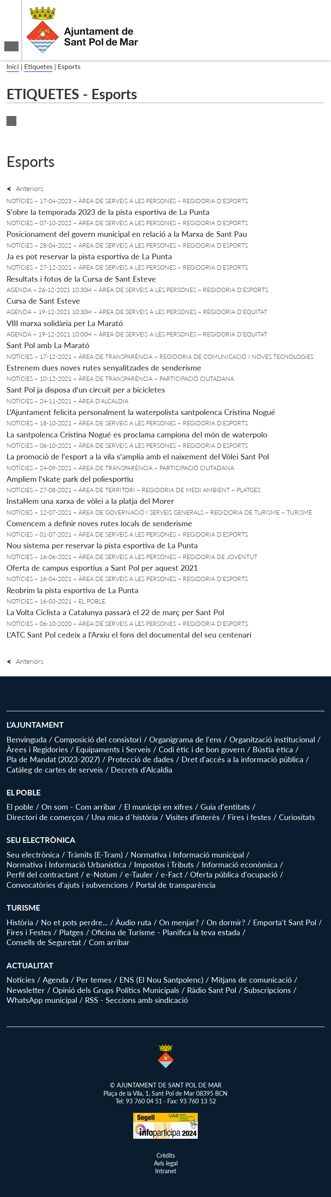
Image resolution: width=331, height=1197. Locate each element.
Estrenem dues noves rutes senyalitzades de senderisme (103, 367)
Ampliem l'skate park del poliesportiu (69, 479)
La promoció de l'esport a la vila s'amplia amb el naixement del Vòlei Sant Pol (137, 456)
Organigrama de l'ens (185, 739)
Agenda (56, 979)
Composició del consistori (97, 739)
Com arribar (109, 942)
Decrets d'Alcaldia (141, 769)
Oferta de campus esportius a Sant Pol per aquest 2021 (102, 567)
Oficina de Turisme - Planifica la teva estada (165, 932)
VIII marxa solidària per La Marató (64, 323)
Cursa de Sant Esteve (43, 300)
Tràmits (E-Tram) (95, 854)
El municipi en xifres (158, 806)
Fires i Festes (28, 932)
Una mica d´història (124, 817)
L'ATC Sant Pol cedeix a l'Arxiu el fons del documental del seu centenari (128, 634)
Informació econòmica (240, 864)
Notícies (20, 979)
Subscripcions (267, 990)
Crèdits (165, 1155)
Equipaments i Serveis (113, 749)
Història (19, 922)
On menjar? (179, 922)
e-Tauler (139, 874)
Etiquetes (38, 66)
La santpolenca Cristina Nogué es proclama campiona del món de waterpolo (136, 434)
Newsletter (25, 990)
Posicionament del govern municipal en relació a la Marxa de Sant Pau (126, 234)
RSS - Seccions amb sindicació (136, 1000)
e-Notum (101, 874)
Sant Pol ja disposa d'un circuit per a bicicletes (85, 389)
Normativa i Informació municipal (187, 854)
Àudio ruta (133, 922)
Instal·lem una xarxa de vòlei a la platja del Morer (90, 501)
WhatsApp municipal (41, 1000)
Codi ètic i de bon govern (202, 749)
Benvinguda (26, 739)
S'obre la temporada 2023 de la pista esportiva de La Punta (107, 212)
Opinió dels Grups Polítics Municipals (116, 990)
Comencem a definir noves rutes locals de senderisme (99, 523)
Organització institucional (272, 739)
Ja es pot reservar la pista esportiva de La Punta (89, 256)
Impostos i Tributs (164, 864)
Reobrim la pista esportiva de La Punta (72, 590)
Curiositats (297, 817)
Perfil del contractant (42, 874)
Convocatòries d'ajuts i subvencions (67, 884)
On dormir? (225, 922)
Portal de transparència (175, 884)
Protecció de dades (141, 759)
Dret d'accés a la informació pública (242, 759)
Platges (71, 932)
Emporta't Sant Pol (284, 922)
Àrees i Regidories (37, 749)
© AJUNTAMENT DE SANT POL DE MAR (166, 1085)
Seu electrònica (32, 854)
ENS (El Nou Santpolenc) (161, 979)
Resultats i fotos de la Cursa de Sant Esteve (81, 278)
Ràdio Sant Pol (211, 990)
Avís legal (166, 1163)
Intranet (165, 1171)
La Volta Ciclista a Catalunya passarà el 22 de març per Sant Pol (115, 612)
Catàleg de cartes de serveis (54, 769)
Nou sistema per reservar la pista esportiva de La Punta (102, 545)
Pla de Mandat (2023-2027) (53, 759)
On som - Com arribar (78, 806)
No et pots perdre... (74, 922)
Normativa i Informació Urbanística (66, 864)
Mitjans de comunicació (251, 979)
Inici (12, 66)
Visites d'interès (193, 817)
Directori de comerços (45, 817)
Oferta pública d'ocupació (234, 874)
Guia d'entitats (225, 806)
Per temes (94, 979)
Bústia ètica (273, 749)
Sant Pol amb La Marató (47, 345)
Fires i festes (249, 817)
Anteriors (25, 188)
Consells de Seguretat (43, 942)
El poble (20, 806)
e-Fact (171, 874)
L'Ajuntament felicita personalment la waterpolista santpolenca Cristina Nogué (140, 412)
